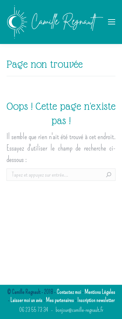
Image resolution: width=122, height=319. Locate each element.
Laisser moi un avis (26, 300)
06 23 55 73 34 (33, 310)
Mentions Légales (100, 292)
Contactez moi (69, 292)
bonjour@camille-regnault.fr (79, 310)
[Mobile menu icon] (111, 22)
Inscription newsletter (96, 300)
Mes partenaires (60, 300)
